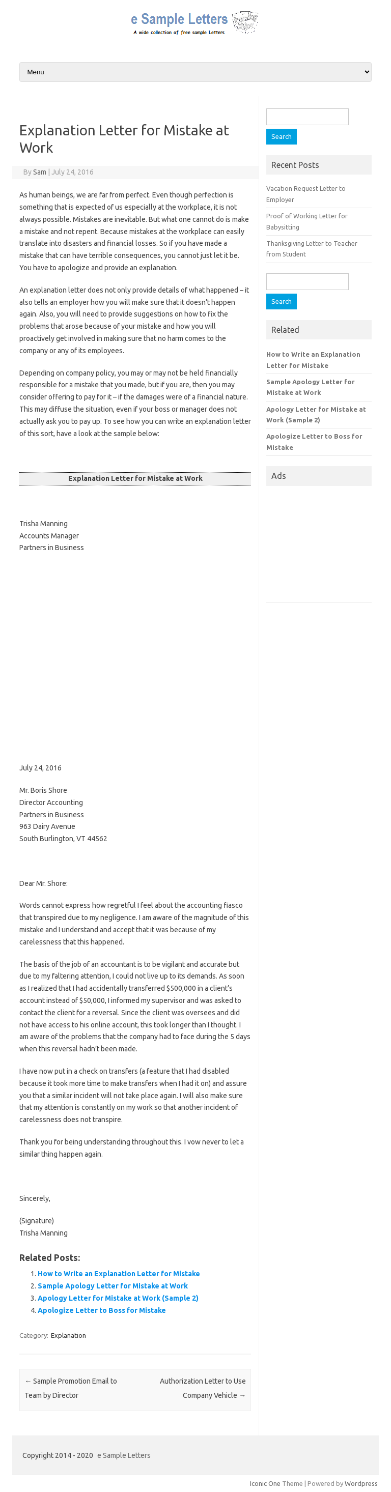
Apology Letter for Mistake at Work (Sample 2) (118, 1298)
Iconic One (265, 1483)
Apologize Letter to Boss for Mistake (102, 1310)
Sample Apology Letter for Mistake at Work (113, 1286)
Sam (39, 172)
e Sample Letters (124, 1455)
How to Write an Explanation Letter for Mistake (119, 1274)
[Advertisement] (135, 658)
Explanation (68, 1335)
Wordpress (361, 1483)
